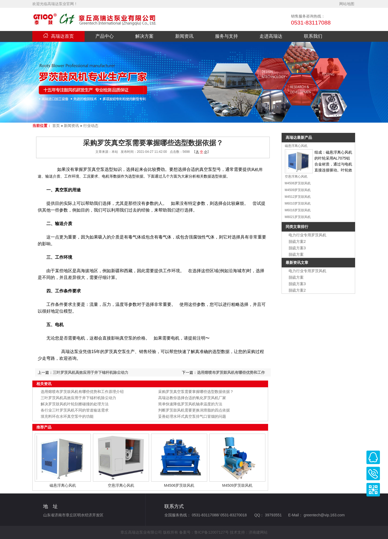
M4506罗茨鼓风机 (179, 485)
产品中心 (104, 36)
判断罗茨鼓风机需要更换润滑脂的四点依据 (194, 410)
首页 (56, 125)
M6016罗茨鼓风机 (298, 210)
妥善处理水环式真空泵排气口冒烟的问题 (192, 416)
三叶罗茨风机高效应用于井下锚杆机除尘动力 (90, 372)
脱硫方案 (296, 254)
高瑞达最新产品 (299, 137)
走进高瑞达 (270, 36)
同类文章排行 (297, 226)
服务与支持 (226, 36)
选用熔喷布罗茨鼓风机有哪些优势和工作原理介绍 (82, 391)
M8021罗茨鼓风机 (298, 217)
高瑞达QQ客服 (373, 457)
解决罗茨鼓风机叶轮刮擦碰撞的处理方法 (75, 404)
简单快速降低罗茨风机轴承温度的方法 (190, 404)
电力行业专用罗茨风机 (307, 235)
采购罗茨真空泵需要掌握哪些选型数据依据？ (196, 391)
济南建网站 (258, 532)
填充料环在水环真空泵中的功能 (67, 416)
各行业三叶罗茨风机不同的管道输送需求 (75, 410)
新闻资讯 (184, 36)
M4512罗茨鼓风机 (298, 197)
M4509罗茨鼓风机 (237, 485)
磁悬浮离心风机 (63, 485)
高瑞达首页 (58, 36)
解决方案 (144, 36)
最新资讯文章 (297, 262)
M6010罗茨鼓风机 (298, 203)
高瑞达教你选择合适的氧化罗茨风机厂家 (192, 398)
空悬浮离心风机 (121, 485)
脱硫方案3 (297, 248)
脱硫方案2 (297, 241)
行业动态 (90, 125)
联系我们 (313, 36)
